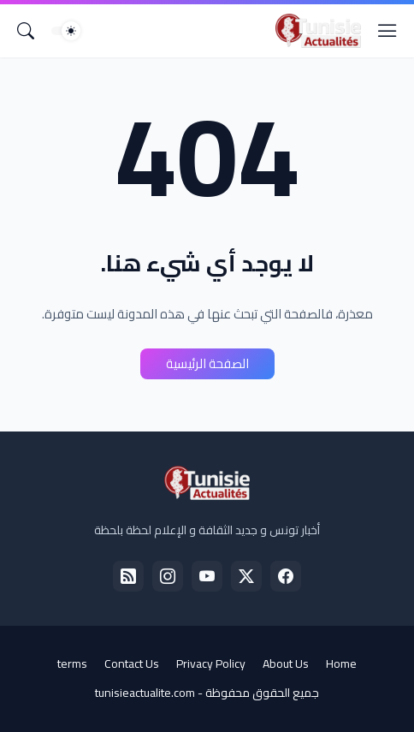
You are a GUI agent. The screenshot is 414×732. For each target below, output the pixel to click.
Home (341, 663)
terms (72, 663)
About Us (286, 663)
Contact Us (131, 663)
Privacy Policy (210, 663)
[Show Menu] (387, 30)
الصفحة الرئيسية (207, 363)
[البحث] (25, 30)
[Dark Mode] (65, 30)
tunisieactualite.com (145, 692)
